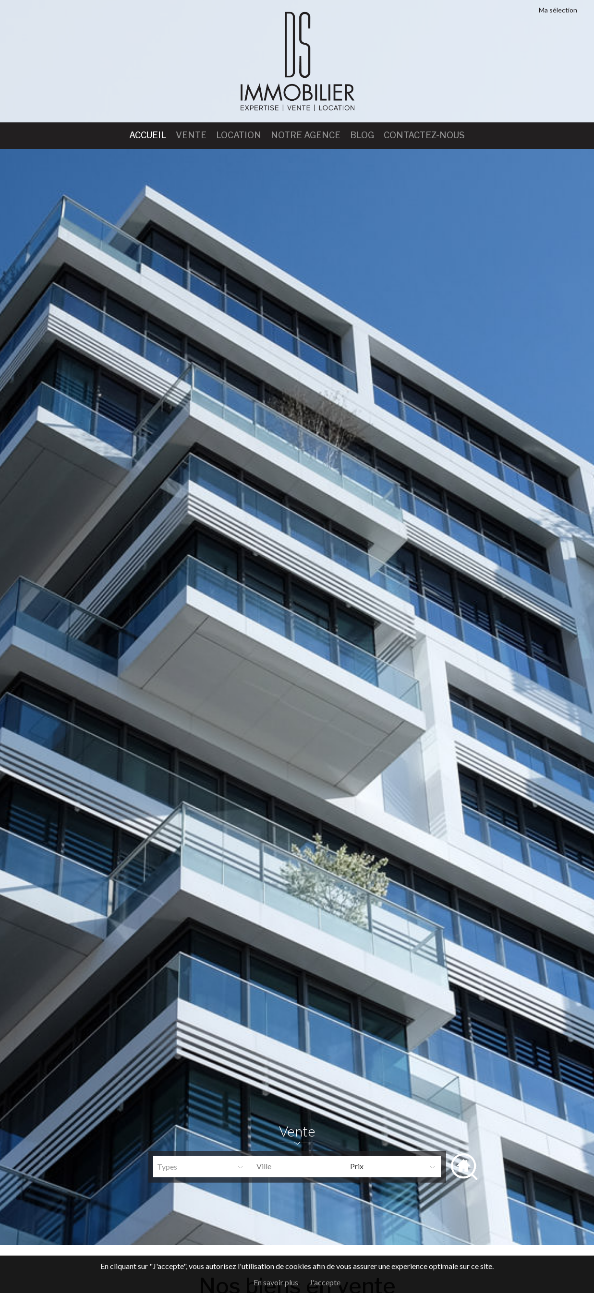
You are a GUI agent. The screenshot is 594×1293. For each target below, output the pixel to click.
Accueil (147, 135)
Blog (362, 135)
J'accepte (324, 1282)
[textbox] (304, 1166)
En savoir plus (276, 1282)
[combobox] (297, 1166)
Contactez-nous (424, 135)
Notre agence (305, 135)
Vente (191, 135)
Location (238, 135)
